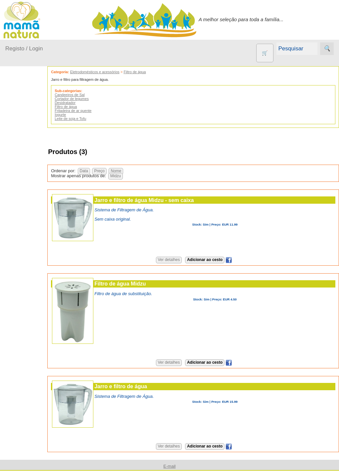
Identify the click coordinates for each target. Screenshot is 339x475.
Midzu (134, 176)
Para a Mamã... (30, 185)
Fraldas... (23, 160)
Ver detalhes (178, 259)
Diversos (30, 382)
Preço (118, 171)
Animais (30, 245)
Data (102, 171)
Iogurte (79, 115)
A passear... (26, 134)
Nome (134, 171)
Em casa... (25, 147)
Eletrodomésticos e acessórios (113, 72)
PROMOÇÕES (37, 342)
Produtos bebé (21, 118)
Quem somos (36, 433)
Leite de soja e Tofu (89, 119)
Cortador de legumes (90, 99)
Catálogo (31, 444)
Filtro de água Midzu (139, 284)
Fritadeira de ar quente (91, 111)
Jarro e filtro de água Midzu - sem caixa (163, 200)
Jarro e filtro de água (139, 386)
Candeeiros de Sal (88, 95)
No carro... (24, 173)
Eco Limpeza (35, 266)
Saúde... (22, 198)
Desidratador (83, 103)
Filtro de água (153, 72)
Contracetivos (36, 255)
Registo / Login (24, 48)
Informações (19, 414)
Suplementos (35, 353)
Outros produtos (23, 215)
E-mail (170, 466)
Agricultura (33, 234)
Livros (27, 313)
